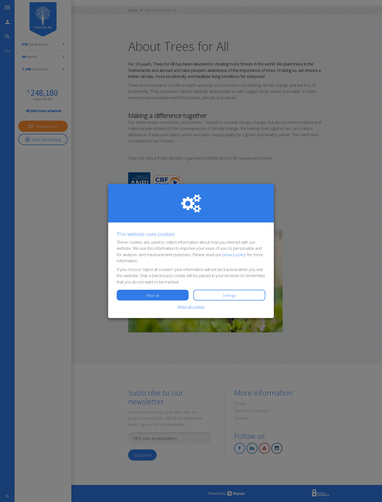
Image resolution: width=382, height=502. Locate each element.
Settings (229, 295)
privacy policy (234, 254)
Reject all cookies (191, 306)
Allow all (152, 295)
